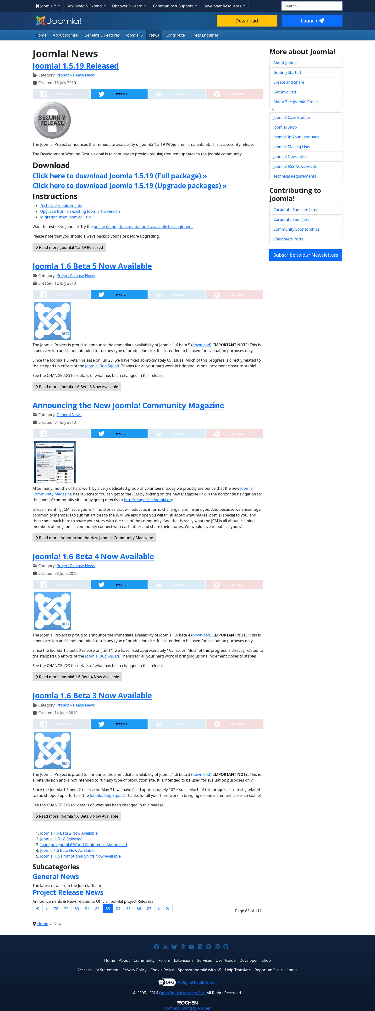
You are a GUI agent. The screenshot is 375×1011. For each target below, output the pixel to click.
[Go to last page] (168, 908)
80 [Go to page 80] (77, 908)
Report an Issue (269, 970)
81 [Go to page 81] (87, 908)
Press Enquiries (205, 35)
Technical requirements (61, 205)
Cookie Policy (162, 970)
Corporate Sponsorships (295, 209)
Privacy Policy (134, 970)
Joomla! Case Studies (291, 117)
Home (41, 35)
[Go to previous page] (46, 908)
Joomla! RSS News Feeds (295, 166)
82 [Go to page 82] (97, 908)
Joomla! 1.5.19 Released (76, 65)
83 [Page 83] (108, 908)
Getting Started (287, 72)
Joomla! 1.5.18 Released (61, 839)
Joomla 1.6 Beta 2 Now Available (69, 833)
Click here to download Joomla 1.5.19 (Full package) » (120, 175)
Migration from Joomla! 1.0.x (65, 217)
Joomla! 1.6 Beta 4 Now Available (93, 556)
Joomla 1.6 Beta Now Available (67, 850)
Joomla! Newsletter (290, 156)
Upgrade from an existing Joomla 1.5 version (80, 211)
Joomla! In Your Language (296, 137)
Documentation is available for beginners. (155, 226)
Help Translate (238, 970)
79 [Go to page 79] (66, 908)
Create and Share (288, 82)
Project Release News (76, 75)
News (154, 35)
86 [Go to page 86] (139, 908)
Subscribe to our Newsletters (305, 255)
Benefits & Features (102, 35)
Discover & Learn (127, 6)
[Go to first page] (38, 908)
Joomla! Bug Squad (102, 366)
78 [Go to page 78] (56, 908)
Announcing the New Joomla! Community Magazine (128, 405)
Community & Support (173, 6)
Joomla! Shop (285, 127)
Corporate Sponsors (291, 219)
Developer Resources (222, 6)
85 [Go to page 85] (128, 908)
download (201, 345)
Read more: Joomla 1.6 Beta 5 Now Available (77, 386)
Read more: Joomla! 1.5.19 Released (69, 247)
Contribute (175, 35)
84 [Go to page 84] (118, 908)
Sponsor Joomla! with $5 (199, 970)
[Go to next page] (158, 908)
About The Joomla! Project (296, 101)
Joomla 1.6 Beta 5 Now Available (92, 266)
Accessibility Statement (97, 970)
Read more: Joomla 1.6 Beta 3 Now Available (77, 816)
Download (246, 20)
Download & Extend (84, 6)
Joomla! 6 (134, 35)
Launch (312, 20)
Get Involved (284, 92)
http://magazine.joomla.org (148, 499)
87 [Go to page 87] (149, 908)
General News (69, 414)
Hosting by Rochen (187, 1008)
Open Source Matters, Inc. (182, 992)
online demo (105, 226)
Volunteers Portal (288, 239)
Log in (292, 970)
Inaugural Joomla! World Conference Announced (83, 844)
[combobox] (311, 6)
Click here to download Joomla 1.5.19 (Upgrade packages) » (130, 185)
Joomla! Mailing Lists (291, 146)
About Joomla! (65, 35)
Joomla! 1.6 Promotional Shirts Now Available (80, 856)
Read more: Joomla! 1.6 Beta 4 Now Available (77, 676)
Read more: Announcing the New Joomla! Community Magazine (94, 537)
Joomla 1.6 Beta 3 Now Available (92, 695)
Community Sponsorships (296, 229)
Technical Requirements (294, 176)
